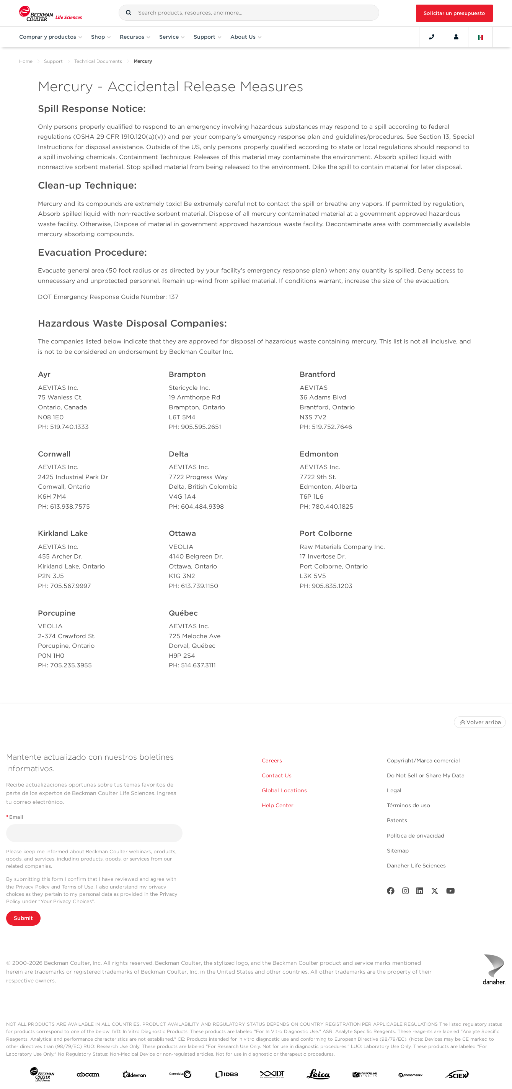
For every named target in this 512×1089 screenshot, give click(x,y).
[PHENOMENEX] (410, 1076)
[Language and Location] (480, 37)
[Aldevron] (134, 1076)
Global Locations (284, 790)
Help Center (278, 805)
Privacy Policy (33, 887)
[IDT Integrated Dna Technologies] (272, 1076)
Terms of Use (77, 887)
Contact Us (277, 775)
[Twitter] (435, 892)
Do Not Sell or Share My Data (426, 775)
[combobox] (249, 12)
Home (26, 61)
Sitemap (398, 851)
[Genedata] (180, 1076)
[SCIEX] (457, 1076)
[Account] (456, 37)
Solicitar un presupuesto (454, 13)
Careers (272, 760)
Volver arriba (480, 722)
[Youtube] (450, 892)
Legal (394, 790)
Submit (23, 918)
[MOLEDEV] (364, 1076)
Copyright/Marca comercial (423, 760)
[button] (128, 13)
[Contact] (431, 37)
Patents (397, 820)
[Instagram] (405, 892)
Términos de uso (408, 805)
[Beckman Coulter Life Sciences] (50, 13)
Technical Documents (98, 61)
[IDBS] (226, 1076)
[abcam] (88, 1076)
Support (53, 61)
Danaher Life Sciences (416, 865)
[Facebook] (391, 892)
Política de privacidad (415, 836)
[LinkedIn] (419, 892)
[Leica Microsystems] (318, 1076)
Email (14, 817)
